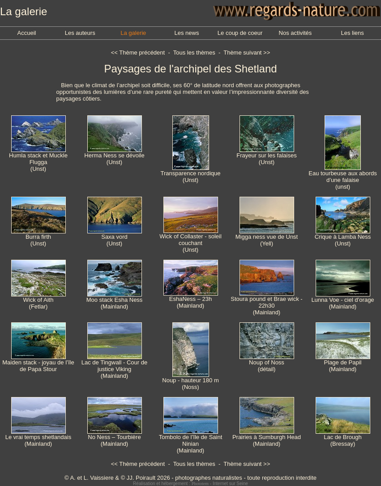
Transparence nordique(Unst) (191, 174)
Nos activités (295, 33)
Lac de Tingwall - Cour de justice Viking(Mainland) (114, 366)
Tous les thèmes (194, 52)
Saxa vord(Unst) (114, 237)
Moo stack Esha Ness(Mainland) (114, 300)
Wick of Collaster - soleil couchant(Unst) (190, 240)
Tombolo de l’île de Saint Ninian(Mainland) (191, 441)
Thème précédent (142, 52)
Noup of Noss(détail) (267, 363)
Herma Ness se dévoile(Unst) (114, 156)
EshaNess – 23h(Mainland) (190, 299)
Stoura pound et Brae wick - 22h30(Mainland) (266, 303)
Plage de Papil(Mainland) (343, 363)
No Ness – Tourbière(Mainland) (114, 437)
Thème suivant (242, 52)
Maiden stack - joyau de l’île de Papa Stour (38, 363)
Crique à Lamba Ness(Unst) (343, 237)
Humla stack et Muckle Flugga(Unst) (38, 159)
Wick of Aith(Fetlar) (38, 300)
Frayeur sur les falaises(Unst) (266, 156)
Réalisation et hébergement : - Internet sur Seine (190, 483)
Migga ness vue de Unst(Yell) (266, 237)
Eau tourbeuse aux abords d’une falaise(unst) (342, 177)
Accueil (26, 33)
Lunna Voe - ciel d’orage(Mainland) (342, 300)
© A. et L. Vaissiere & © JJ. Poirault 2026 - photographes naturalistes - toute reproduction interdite (190, 477)
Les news (186, 33)
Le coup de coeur (240, 33)
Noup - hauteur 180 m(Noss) (190, 381)
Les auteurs (80, 33)
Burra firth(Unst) (38, 237)
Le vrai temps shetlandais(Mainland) (38, 437)
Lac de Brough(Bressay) (343, 437)
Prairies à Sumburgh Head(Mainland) (266, 437)
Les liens (352, 33)
